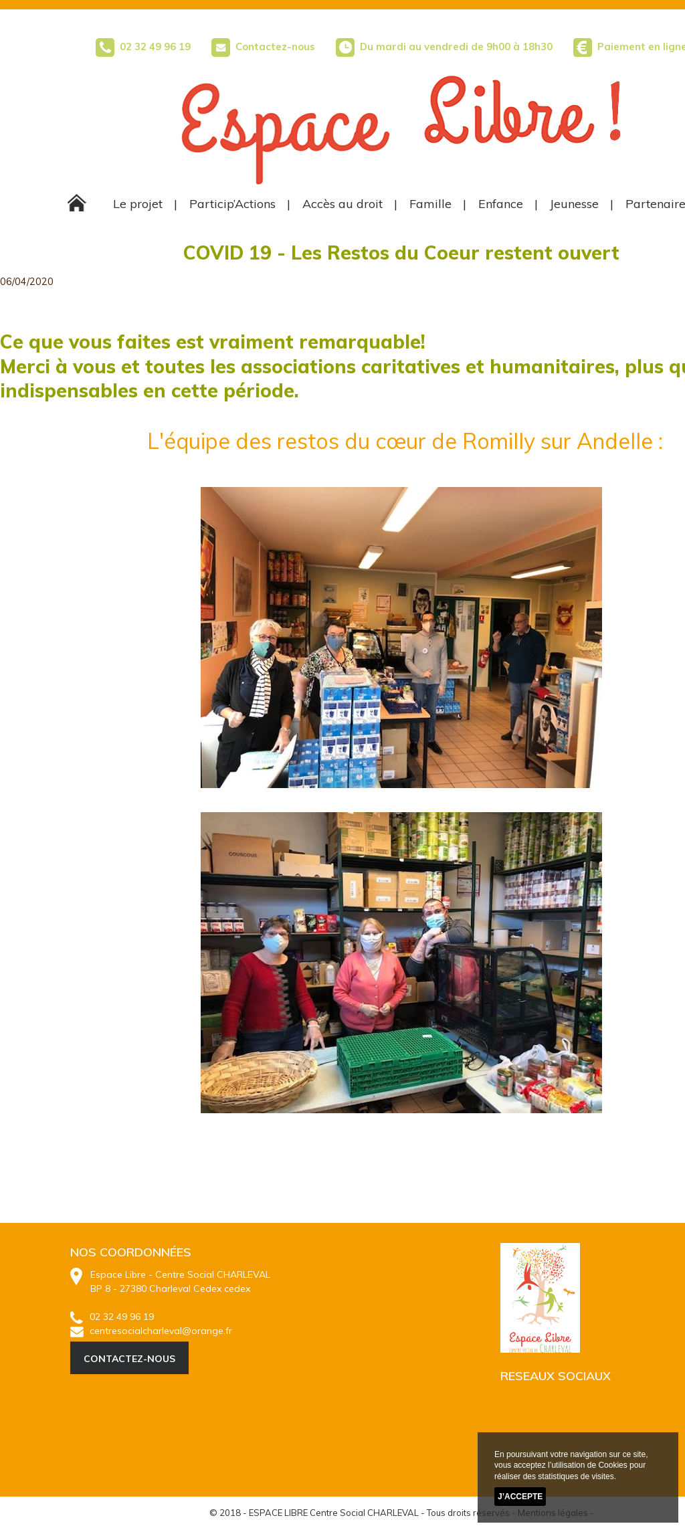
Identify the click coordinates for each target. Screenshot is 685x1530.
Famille (430, 203)
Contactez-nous (263, 46)
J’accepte (520, 1497)
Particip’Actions (232, 203)
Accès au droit (342, 203)
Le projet (138, 203)
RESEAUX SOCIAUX (555, 1375)
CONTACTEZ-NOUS (129, 1359)
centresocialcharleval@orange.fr (151, 1331)
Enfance (500, 203)
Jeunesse (574, 203)
